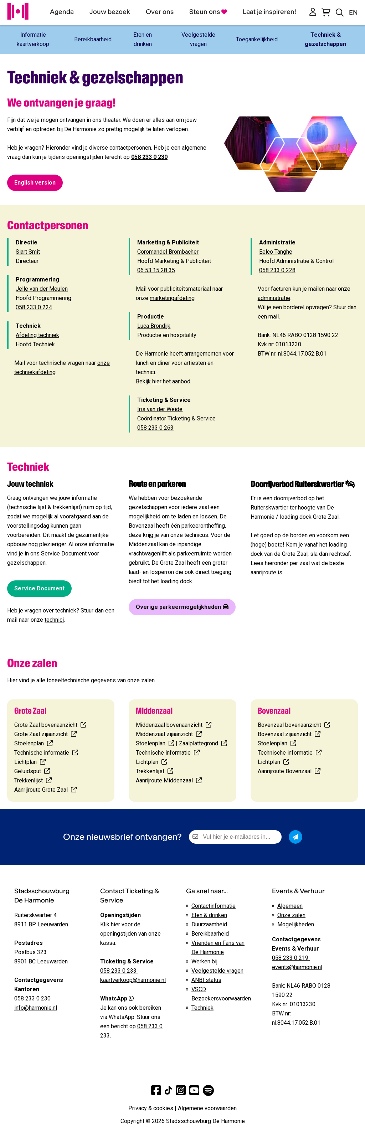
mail (273, 316)
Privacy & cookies (150, 1108)
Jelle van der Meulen (42, 288)
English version (35, 182)
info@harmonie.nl (35, 1007)
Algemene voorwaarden (207, 1108)
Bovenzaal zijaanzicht (285, 734)
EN (353, 12)
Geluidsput (28, 771)
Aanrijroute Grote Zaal (41, 789)
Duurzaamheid (209, 924)
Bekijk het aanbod (163, 381)
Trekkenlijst (29, 780)
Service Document (39, 588)
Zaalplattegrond (198, 743)
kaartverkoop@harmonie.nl (133, 980)
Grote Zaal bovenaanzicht (45, 724)
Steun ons (208, 11)
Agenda (62, 11)
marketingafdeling (172, 298)
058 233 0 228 (277, 270)
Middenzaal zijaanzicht (164, 734)
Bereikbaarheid (210, 933)
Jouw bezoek (109, 11)
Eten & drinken (209, 915)
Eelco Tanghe (275, 251)
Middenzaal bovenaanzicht (169, 724)
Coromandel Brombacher (168, 251)
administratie (274, 298)
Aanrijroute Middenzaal (164, 780)
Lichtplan (26, 762)
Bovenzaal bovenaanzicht (289, 724)
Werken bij (204, 961)
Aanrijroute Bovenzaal (285, 771)
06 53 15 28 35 (156, 270)
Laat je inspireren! (269, 11)
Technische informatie (41, 752)
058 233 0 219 (291, 957)
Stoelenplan (29, 743)
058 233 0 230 (149, 157)
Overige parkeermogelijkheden (182, 607)
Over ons (160, 11)
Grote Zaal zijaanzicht (41, 734)
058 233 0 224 (34, 307)
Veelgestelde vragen (217, 970)
